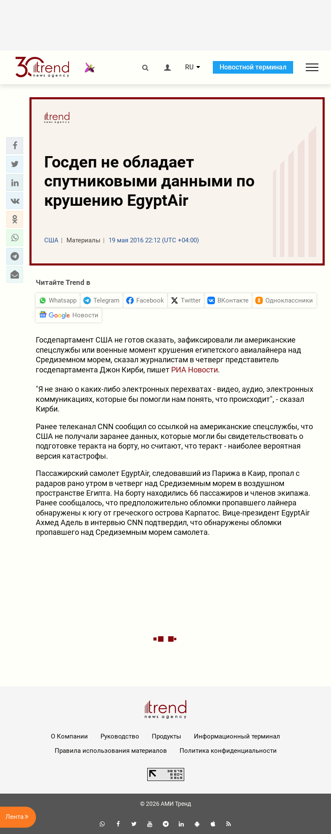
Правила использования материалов (111, 750)
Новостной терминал (253, 67)
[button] (15, 145)
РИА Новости (194, 369)
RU (189, 67)
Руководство (120, 736)
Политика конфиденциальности (228, 750)
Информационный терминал (237, 736)
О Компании (69, 736)
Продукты (166, 736)
